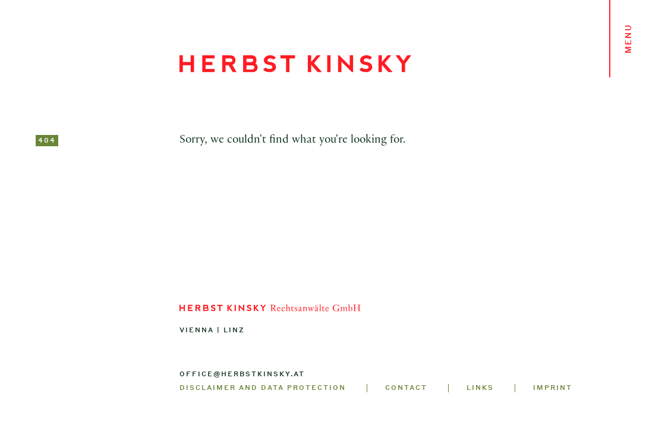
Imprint (552, 387)
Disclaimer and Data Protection (262, 387)
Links (480, 387)
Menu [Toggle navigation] (628, 39)
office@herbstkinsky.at (242, 374)
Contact (406, 387)
